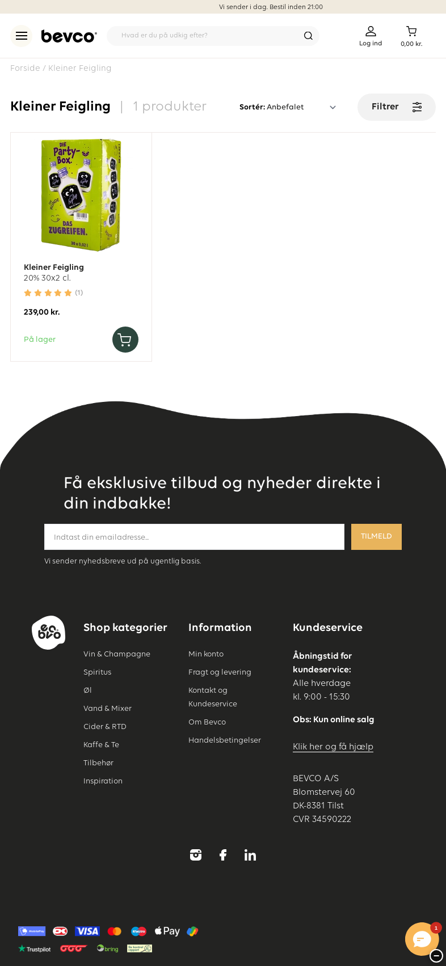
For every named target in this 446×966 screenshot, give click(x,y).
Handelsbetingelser (224, 740)
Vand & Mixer (107, 709)
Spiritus (97, 672)
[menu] (21, 36)
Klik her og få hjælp (333, 747)
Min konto (206, 654)
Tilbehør (98, 763)
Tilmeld (376, 536)
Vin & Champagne (116, 654)
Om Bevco (207, 722)
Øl (87, 690)
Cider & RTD (105, 727)
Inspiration (103, 781)
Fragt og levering (219, 672)
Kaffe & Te (101, 745)
